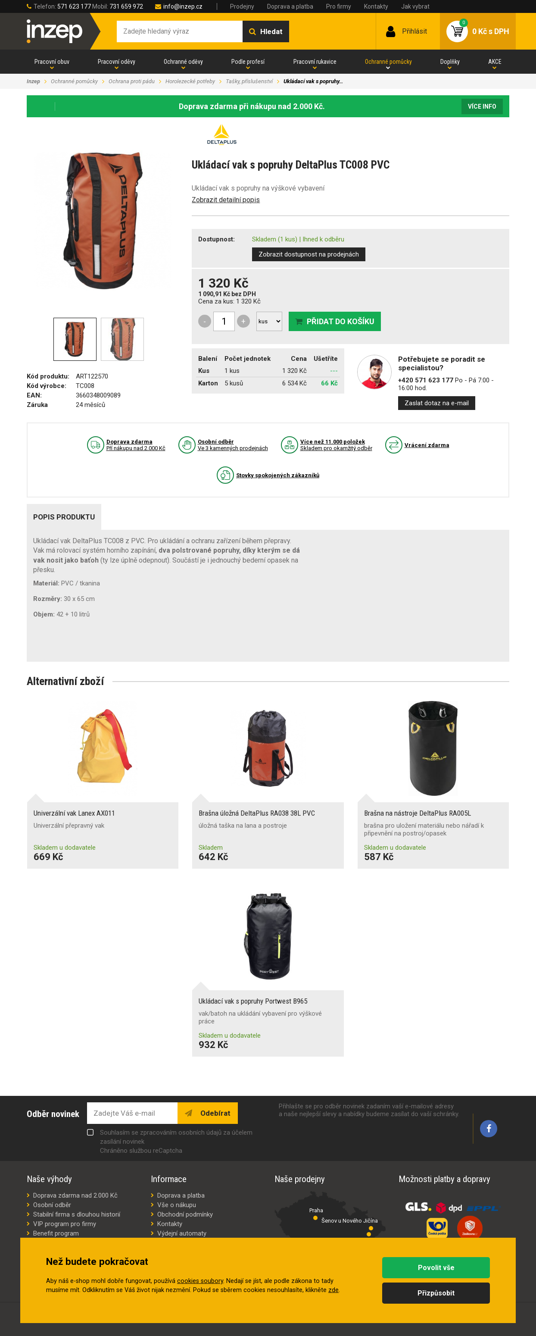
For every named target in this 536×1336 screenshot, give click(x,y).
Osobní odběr (52, 1205)
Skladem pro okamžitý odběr (336, 444)
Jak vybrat (415, 6)
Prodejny (242, 6)
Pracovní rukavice (315, 61)
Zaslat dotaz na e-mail (437, 403)
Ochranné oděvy (183, 61)
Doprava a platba (290, 6)
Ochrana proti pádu (132, 81)
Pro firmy (338, 6)
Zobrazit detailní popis (226, 200)
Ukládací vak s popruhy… (313, 81)
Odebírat (215, 1113)
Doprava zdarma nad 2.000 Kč (75, 1195)
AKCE (495, 61)
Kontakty (376, 6)
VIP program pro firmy (64, 1224)
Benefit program (56, 1233)
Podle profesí (248, 61)
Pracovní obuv (51, 61)
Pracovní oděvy (116, 61)
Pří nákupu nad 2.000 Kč (135, 444)
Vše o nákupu (176, 1205)
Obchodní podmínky (185, 1214)
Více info (482, 106)
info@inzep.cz (183, 6)
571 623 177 (74, 6)
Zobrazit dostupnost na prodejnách (309, 254)
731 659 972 (126, 6)
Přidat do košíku (340, 321)
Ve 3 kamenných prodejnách (233, 444)
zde (333, 1290)
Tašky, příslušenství (249, 81)
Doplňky (450, 61)
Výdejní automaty (181, 1233)
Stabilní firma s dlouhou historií (76, 1214)
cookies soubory (200, 1281)
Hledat (271, 31)
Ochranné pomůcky (388, 61)
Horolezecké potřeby (190, 81)
